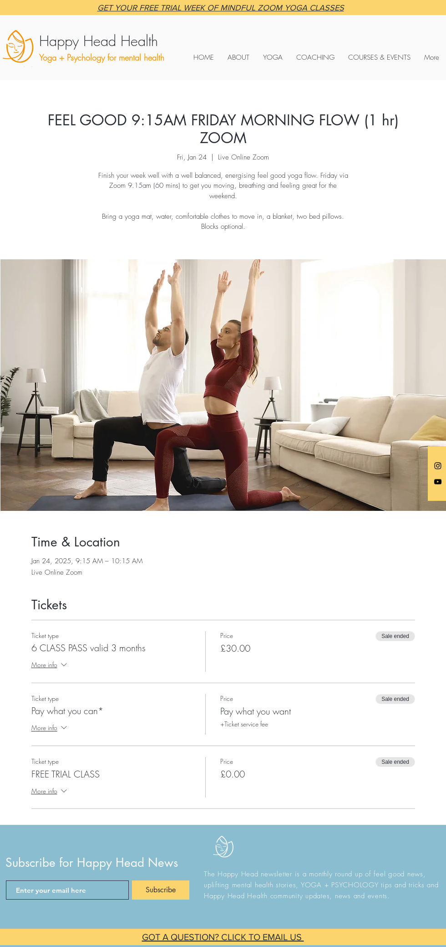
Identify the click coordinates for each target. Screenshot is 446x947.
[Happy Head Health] (124, 41)
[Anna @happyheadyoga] (437, 465)
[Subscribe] (160, 890)
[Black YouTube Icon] (437, 481)
